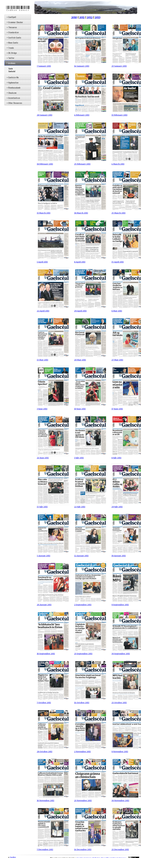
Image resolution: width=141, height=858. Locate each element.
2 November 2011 (90, 750)
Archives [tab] (10, 63)
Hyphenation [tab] (12, 82)
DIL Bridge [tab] (11, 52)
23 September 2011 (90, 652)
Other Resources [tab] (14, 102)
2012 (90, 17)
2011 (82, 17)
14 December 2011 (90, 848)
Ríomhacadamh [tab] (13, 87)
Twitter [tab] (10, 57)
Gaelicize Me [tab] (12, 77)
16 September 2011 (53, 652)
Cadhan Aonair (17, 8)
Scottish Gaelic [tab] (13, 37)
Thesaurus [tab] (11, 27)
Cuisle (11, 68)
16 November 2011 (53, 799)
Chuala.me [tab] (11, 92)
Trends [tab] (10, 47)
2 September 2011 (90, 603)
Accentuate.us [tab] (13, 97)
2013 (97, 17)
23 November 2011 (90, 799)
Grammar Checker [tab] (14, 22)
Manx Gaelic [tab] (12, 42)
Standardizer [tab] (12, 32)
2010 (74, 17)
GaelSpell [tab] (11, 16)
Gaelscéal (12, 71)
